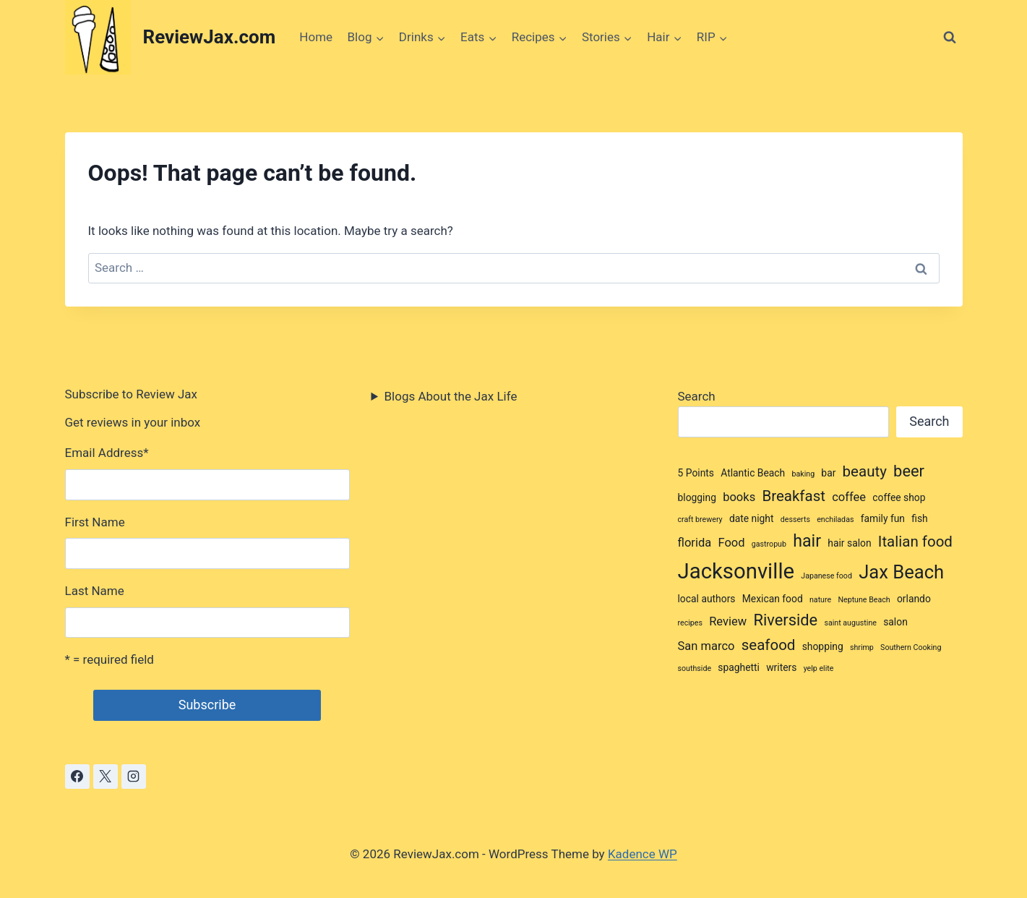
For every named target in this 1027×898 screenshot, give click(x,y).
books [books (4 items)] (739, 497)
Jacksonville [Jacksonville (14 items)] (736, 571)
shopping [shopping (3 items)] (822, 646)
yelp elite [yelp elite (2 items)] (819, 668)
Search (697, 396)
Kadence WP (642, 854)
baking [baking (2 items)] (803, 474)
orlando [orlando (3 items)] (914, 598)
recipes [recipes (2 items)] (690, 623)
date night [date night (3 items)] (751, 518)
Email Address (107, 452)
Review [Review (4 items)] (728, 621)
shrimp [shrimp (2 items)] (862, 647)
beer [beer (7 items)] (908, 471)
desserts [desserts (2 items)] (795, 519)
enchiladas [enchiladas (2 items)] (835, 519)
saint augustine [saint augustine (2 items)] (850, 623)
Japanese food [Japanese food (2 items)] (826, 576)
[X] (105, 776)
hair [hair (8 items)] (807, 541)
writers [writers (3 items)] (781, 667)
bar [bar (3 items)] (828, 473)
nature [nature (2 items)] (820, 599)
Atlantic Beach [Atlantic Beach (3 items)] (753, 473)
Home (315, 37)
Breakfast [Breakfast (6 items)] (793, 496)
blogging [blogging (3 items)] (697, 497)
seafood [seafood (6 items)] (769, 645)
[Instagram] (133, 776)
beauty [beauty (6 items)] (865, 471)
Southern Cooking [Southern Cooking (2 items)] (910, 647)
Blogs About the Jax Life (450, 396)
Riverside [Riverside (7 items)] (785, 620)
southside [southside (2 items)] (695, 668)
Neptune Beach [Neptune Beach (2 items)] (864, 599)
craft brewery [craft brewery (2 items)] (700, 519)
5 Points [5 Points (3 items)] (696, 473)
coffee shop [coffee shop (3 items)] (898, 497)
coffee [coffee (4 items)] (849, 497)
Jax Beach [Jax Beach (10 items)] (901, 572)
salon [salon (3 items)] (895, 622)
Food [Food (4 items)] (731, 543)
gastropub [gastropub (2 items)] (769, 544)
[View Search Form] (950, 38)
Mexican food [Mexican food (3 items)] (772, 598)
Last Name (94, 590)
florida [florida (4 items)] (695, 543)
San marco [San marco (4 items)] (706, 646)
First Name (95, 522)
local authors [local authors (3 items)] (707, 598)
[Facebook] (77, 776)
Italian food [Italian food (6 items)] (915, 541)
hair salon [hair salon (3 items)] (849, 543)
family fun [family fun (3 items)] (883, 518)
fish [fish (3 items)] (919, 518)
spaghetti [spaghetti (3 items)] (739, 667)
